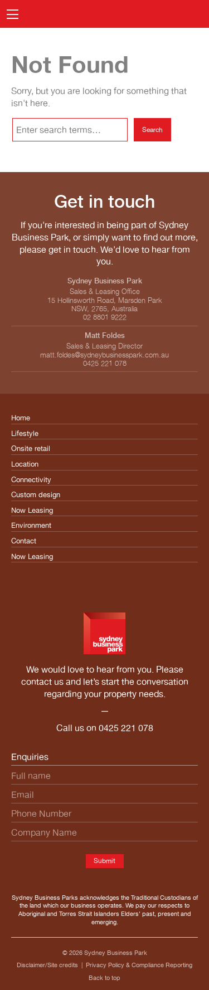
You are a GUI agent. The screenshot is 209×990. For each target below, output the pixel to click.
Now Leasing (32, 510)
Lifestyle (24, 433)
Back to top (104, 977)
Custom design (35, 495)
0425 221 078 (126, 728)
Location (24, 464)
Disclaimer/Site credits (47, 965)
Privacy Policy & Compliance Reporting (139, 965)
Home (20, 418)
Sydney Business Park (115, 952)
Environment (31, 525)
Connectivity (31, 480)
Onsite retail (30, 448)
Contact (23, 541)
